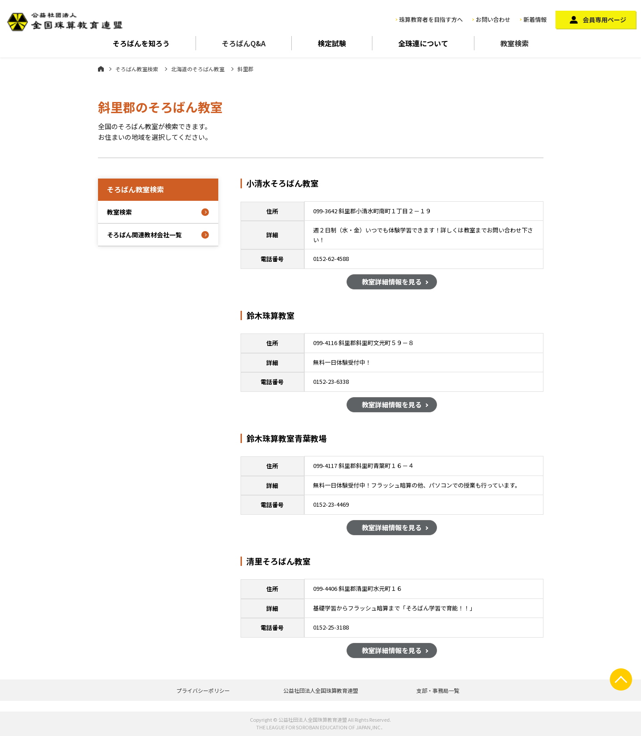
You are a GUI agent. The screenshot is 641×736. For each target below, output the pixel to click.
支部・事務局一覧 (437, 690)
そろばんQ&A (243, 43)
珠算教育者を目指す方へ (431, 19)
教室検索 (514, 43)
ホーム (101, 68)
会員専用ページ (604, 19)
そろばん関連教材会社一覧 (144, 234)
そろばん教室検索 (136, 69)
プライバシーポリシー (203, 690)
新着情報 (535, 19)
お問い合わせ (493, 19)
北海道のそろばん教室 (198, 69)
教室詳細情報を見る (392, 282)
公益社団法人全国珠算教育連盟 (320, 690)
